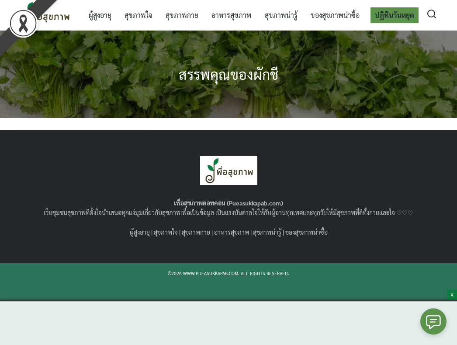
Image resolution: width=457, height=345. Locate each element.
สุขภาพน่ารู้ (281, 15)
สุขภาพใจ (138, 15)
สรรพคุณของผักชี (228, 74)
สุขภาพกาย (182, 15)
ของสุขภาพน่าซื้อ (335, 15)
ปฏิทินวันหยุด (394, 15)
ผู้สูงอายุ (100, 15)
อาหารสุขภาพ (231, 15)
